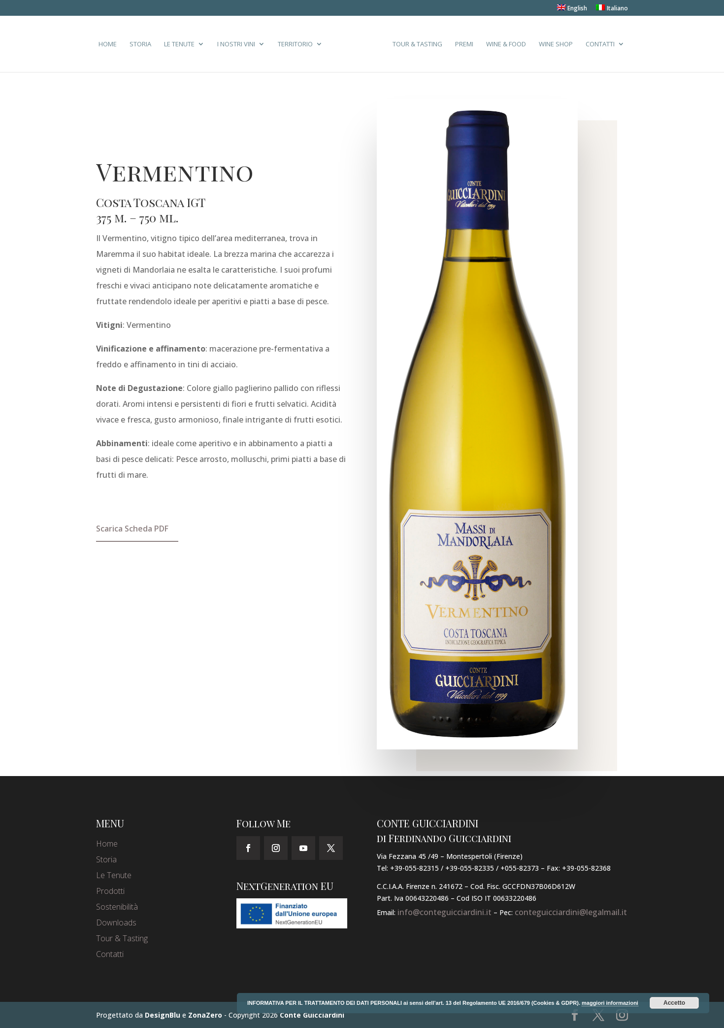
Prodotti (110, 891)
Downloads (116, 922)
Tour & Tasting (417, 44)
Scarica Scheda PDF (132, 528)
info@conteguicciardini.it (444, 912)
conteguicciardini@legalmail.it (571, 912)
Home (108, 44)
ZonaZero (205, 1015)
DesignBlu (162, 1015)
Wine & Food (506, 44)
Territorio (295, 44)
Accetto (674, 1002)
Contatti (600, 44)
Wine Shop (556, 44)
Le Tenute (179, 44)
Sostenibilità (117, 906)
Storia (140, 44)
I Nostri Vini (236, 44)
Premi (464, 44)
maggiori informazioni (610, 1003)
